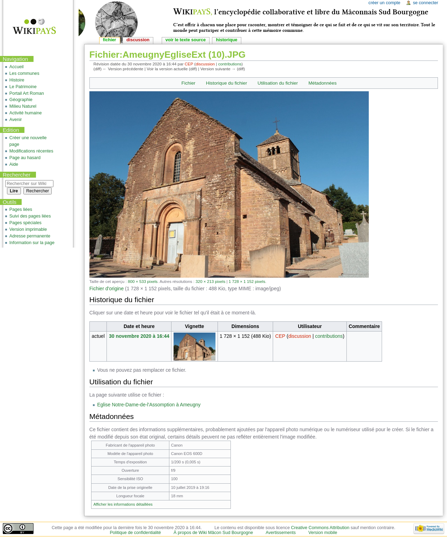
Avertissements (281, 532)
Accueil (16, 66)
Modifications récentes (31, 151)
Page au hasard (25, 157)
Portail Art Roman (26, 93)
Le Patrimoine (23, 86)
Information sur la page (31, 242)
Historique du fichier (226, 83)
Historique (226, 39)
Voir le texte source (186, 39)
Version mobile (322, 532)
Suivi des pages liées (30, 216)
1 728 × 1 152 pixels (247, 281)
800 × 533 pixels (142, 281)
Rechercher (17, 175)
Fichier (189, 83)
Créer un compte (384, 2)
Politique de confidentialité (135, 532)
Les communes (24, 73)
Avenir (15, 119)
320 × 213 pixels (210, 281)
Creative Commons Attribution (320, 527)
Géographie (20, 99)
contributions (230, 64)
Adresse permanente (29, 236)
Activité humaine (25, 113)
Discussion (137, 39)
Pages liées (20, 209)
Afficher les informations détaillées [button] (123, 504)
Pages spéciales (25, 222)
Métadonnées (322, 83)
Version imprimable (28, 229)
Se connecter (425, 2)
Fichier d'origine (106, 288)
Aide (13, 164)
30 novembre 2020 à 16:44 (139, 336)
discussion (205, 64)
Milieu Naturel (22, 106)
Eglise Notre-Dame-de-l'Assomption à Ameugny (148, 404)
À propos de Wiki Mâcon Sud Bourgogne (213, 532)
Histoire (16, 80)
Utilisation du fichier (278, 83)
